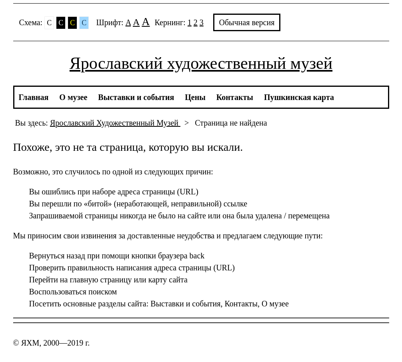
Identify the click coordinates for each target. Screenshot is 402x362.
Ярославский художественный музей (201, 63)
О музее (73, 97)
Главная (34, 97)
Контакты (234, 97)
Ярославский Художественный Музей (115, 122)
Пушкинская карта (299, 97)
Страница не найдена (231, 122)
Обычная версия (247, 22)
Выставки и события (136, 97)
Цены (195, 97)
